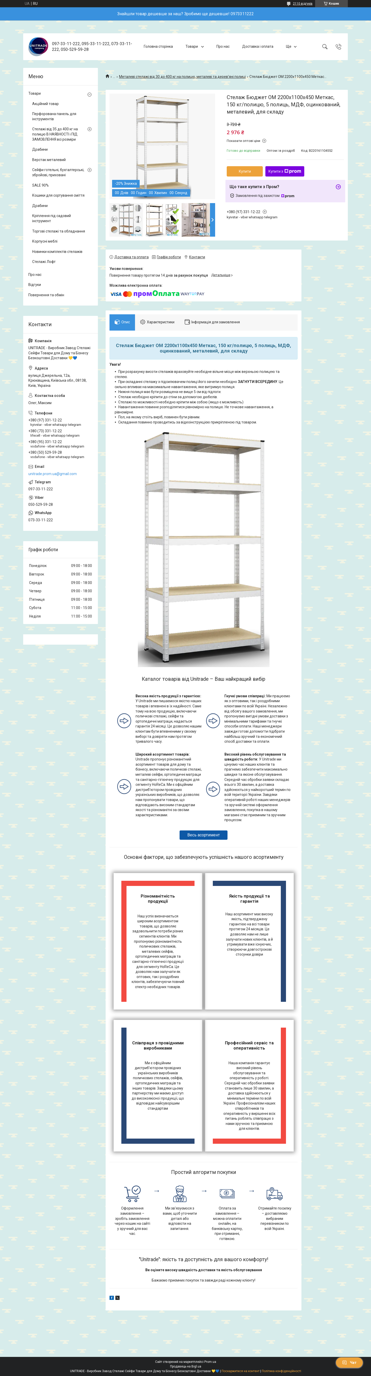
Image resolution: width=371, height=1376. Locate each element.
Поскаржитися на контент (240, 1371)
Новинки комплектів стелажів (57, 252)
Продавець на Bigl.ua (185, 1366)
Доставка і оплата (257, 46)
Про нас (223, 46)
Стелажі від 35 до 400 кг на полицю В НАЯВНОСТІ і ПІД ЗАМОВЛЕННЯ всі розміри (55, 134)
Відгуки (34, 285)
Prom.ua (210, 1362)
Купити (245, 171)
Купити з (284, 171)
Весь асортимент (203, 835)
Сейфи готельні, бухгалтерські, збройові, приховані (58, 172)
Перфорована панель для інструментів (54, 116)
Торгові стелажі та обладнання (58, 231)
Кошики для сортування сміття (58, 195)
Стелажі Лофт (44, 262)
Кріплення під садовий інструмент (51, 218)
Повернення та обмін (46, 295)
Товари (192, 46)
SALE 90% (40, 185)
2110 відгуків (303, 3)
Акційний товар (45, 104)
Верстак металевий (49, 160)
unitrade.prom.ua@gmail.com (52, 474)
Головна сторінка (158, 46)
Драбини (40, 149)
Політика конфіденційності (281, 1371)
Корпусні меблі (44, 241)
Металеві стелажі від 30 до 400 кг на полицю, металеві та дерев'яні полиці (182, 77)
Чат (349, 1362)
